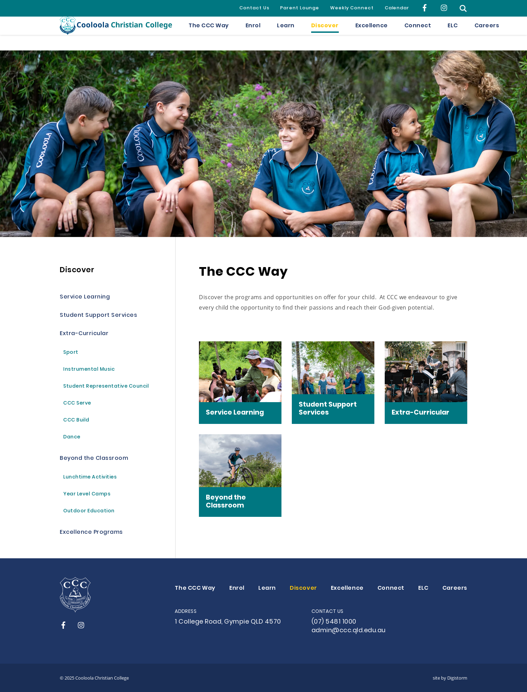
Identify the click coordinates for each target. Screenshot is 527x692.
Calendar (397, 8)
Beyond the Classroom (94, 458)
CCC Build (76, 420)
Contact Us (254, 8)
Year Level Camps (87, 494)
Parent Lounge (299, 8)
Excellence (371, 33)
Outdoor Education (89, 511)
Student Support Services (98, 315)
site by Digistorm (450, 678)
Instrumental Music (89, 369)
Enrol (253, 33)
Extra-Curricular (84, 334)
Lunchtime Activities (90, 477)
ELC (453, 33)
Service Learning (85, 297)
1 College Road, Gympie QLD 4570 (228, 622)
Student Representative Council (106, 386)
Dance (71, 437)
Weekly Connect (352, 8)
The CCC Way (209, 33)
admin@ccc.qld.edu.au (349, 631)
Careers (487, 33)
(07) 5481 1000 (334, 622)
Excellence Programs (91, 532)
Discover (325, 33)
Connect (417, 33)
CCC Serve (77, 403)
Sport (70, 353)
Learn (286, 33)
